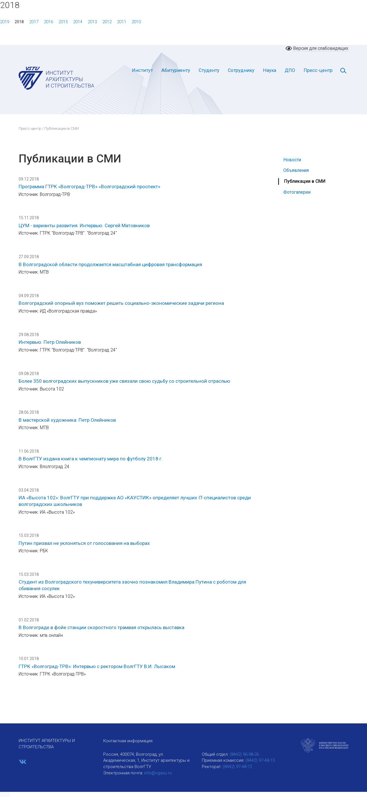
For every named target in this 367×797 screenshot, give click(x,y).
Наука (269, 70)
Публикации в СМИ (304, 181)
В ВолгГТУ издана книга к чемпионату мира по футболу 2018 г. (91, 459)
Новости (292, 159)
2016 (48, 21)
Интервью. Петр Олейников (50, 342)
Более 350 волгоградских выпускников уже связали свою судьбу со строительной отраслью (124, 381)
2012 (107, 21)
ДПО (290, 70)
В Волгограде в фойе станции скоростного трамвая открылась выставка (101, 627)
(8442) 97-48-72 (237, 766)
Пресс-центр (318, 70)
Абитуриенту (175, 70)
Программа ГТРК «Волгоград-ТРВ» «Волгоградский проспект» (89, 186)
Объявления (296, 170)
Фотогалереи (297, 192)
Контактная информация (128, 740)
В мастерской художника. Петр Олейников (67, 420)
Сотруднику (241, 70)
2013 (92, 21)
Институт (142, 70)
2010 (136, 21)
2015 (63, 21)
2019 (4, 21)
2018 (19, 21)
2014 (77, 21)
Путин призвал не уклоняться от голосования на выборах (84, 543)
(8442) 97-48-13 (260, 760)
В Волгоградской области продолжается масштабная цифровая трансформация (110, 264)
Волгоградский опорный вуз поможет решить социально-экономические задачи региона (121, 303)
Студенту (209, 70)
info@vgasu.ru (158, 773)
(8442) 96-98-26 (244, 754)
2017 (33, 21)
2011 (121, 21)
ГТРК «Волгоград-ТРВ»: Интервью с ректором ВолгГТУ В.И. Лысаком (97, 666)
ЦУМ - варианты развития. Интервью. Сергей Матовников (84, 225)
